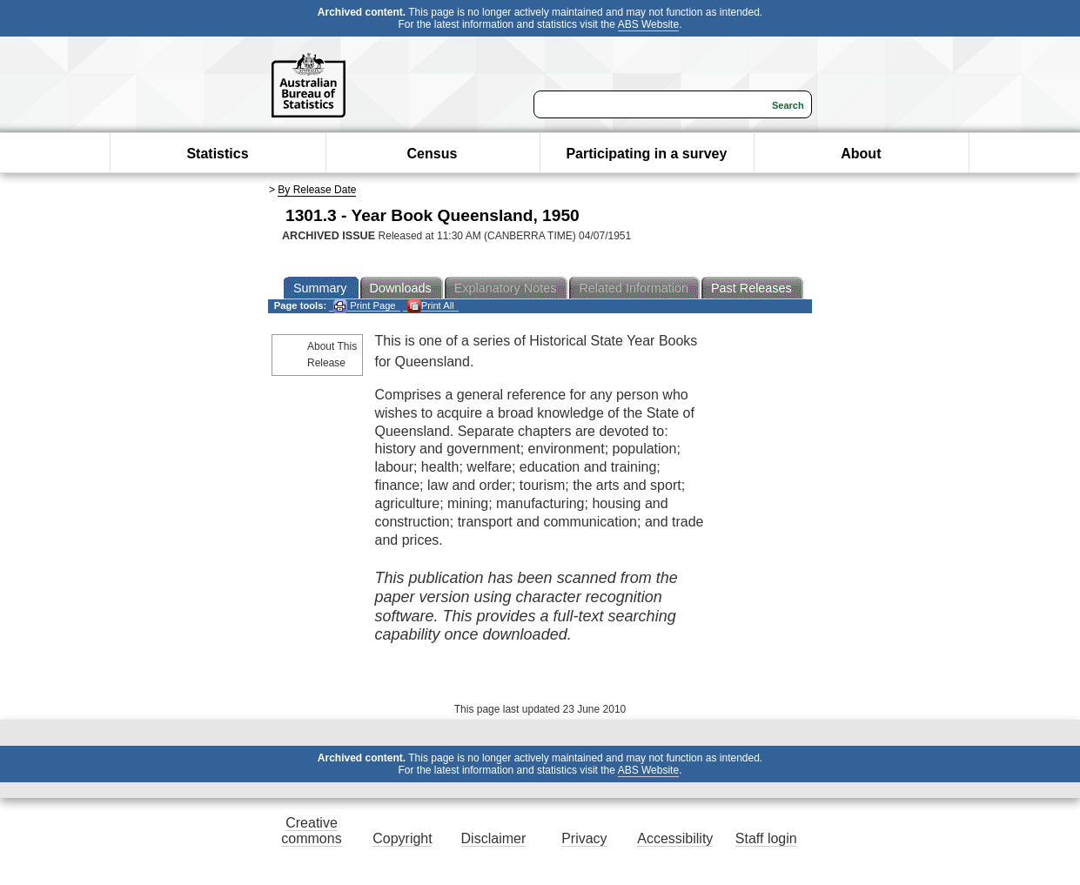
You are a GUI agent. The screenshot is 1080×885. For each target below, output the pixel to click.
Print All (430, 306)
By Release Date (317, 190)
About (861, 153)
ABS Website (648, 24)
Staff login (766, 838)
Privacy (584, 838)
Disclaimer (494, 838)
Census (432, 153)
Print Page (364, 306)
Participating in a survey (646, 153)
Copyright (402, 838)
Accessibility (675, 838)
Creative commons (311, 830)
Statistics (217, 153)
